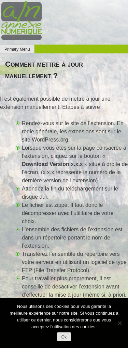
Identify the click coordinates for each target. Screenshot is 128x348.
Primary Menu (17, 49)
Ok (64, 337)
